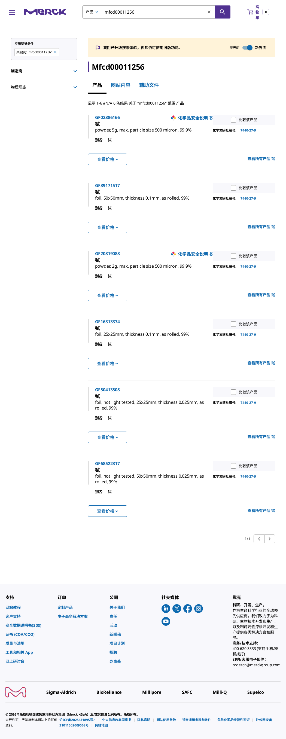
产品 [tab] (97, 85)
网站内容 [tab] (120, 85)
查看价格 (107, 165)
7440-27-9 (248, 130)
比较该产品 (242, 120)
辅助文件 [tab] (149, 85)
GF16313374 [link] (130, 339)
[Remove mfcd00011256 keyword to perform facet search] (55, 52)
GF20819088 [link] (130, 265)
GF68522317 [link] (130, 486)
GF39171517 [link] (130, 191)
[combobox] (156, 12)
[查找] (222, 12)
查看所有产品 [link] (261, 164)
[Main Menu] (12, 12)
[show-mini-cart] (258, 12)
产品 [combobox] (89, 11)
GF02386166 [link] (130, 117)
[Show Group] (75, 71)
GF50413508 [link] (130, 413)
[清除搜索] (209, 12)
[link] (160, 131)
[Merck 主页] (45, 12)
